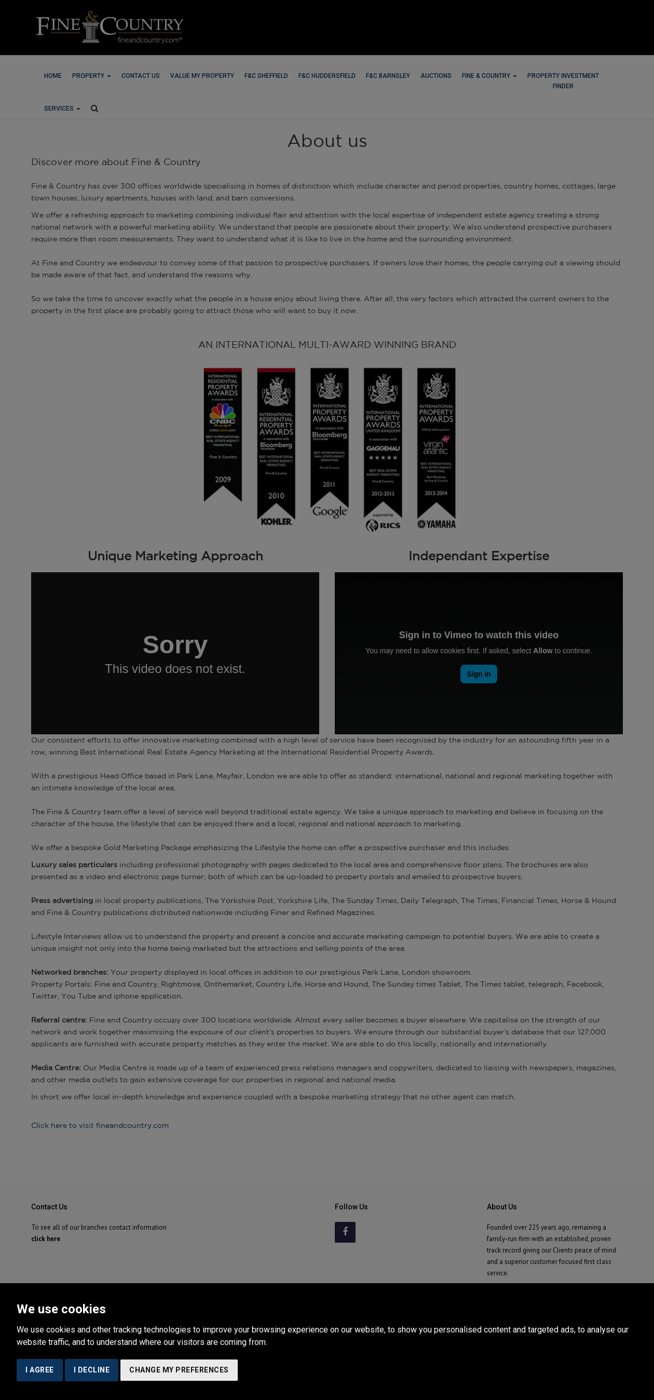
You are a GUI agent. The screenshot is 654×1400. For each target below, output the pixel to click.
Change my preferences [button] (179, 1370)
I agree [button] (39, 1370)
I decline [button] (92, 1370)
